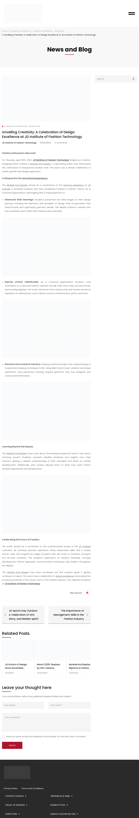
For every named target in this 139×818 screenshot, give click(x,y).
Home (5, 31)
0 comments (61, 142)
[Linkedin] (8, 783)
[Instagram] (6, 783)
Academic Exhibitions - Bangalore (48, 31)
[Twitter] (13, 783)
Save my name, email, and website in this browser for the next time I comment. (46, 736)
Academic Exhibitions (20, 31)
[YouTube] (11, 783)
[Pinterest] (15, 783)
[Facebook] (4, 783)
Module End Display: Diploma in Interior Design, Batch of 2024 (81, 668)
